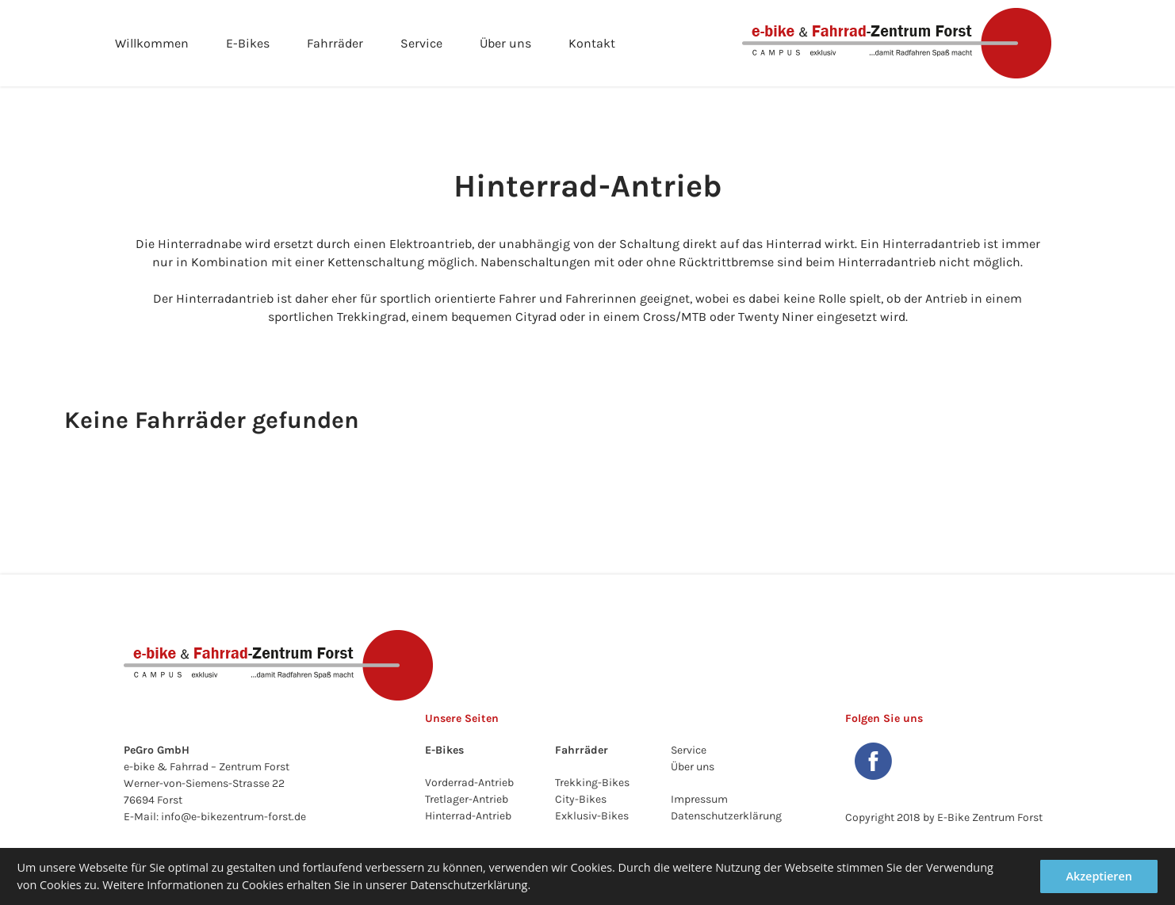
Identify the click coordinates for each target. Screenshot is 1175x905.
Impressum (699, 799)
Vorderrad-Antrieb (469, 782)
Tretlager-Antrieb (466, 799)
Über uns (505, 43)
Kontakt (591, 43)
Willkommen (152, 43)
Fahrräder (335, 43)
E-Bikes (248, 43)
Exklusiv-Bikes (592, 816)
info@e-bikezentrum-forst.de (233, 816)
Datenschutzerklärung (726, 816)
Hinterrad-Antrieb (468, 816)
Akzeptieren (1099, 876)
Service (421, 43)
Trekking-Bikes (592, 782)
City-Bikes (581, 799)
